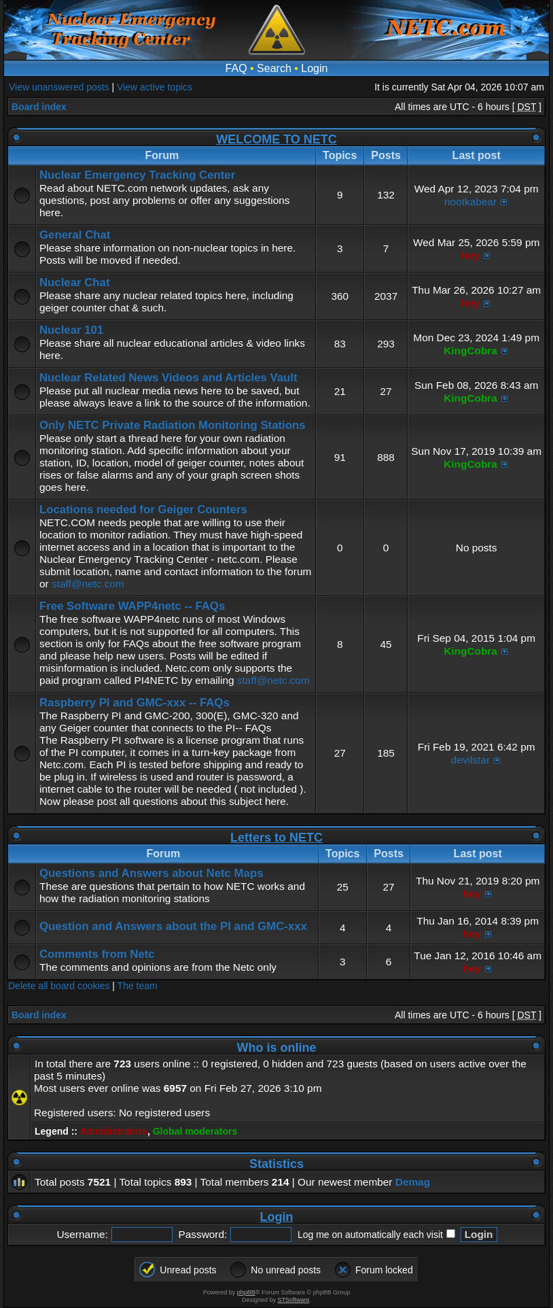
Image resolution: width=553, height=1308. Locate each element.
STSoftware (294, 1299)
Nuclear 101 (71, 330)
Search (274, 68)
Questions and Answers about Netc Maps (151, 873)
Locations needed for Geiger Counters (143, 509)
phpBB (246, 1292)
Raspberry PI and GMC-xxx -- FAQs (134, 702)
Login (314, 68)
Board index (39, 106)
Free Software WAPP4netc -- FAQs (132, 606)
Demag (412, 1182)
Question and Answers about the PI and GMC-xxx (173, 926)
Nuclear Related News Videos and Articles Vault (168, 377)
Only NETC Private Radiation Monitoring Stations (172, 425)
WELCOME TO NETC (276, 139)
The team (138, 985)
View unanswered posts (59, 87)
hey (470, 255)
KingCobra (470, 350)
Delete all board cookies (58, 985)
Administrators (113, 1131)
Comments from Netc (97, 954)
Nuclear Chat (74, 282)
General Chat (74, 234)
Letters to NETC (276, 837)
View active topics (154, 87)
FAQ (236, 68)
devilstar (470, 759)
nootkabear (470, 201)
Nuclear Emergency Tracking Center (137, 175)
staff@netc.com (88, 583)
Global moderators (195, 1131)
